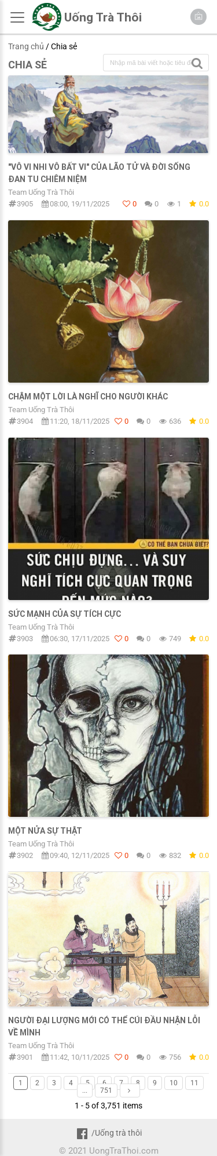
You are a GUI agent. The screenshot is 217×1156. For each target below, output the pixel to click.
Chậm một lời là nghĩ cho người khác (88, 396)
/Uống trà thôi (108, 1132)
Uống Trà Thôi (103, 17)
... (84, 1090)
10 (174, 1083)
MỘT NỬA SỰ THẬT (45, 831)
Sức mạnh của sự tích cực (64, 614)
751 (106, 1090)
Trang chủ (26, 46)
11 (194, 1083)
